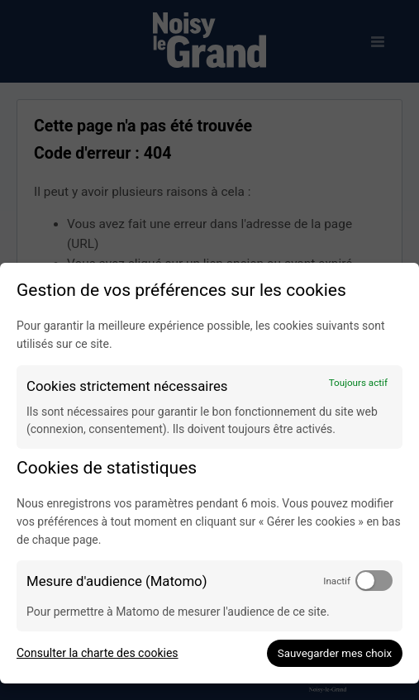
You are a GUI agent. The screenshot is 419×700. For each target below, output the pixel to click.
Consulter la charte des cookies (98, 653)
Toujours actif (358, 382)
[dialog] (209, 473)
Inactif (336, 581)
